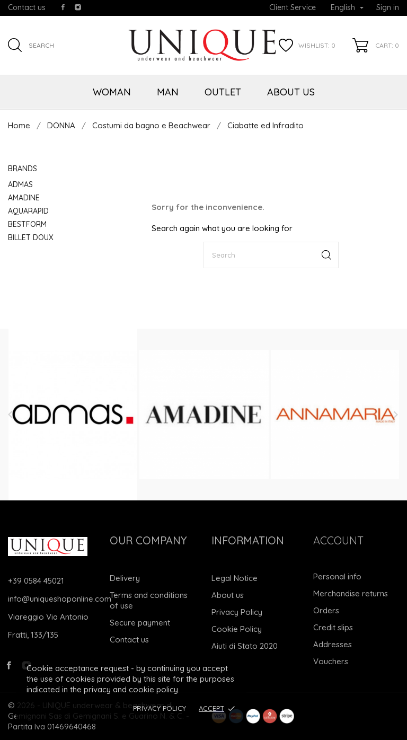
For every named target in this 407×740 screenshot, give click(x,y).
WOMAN (112, 92)
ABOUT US (291, 92)
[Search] (271, 255)
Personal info (337, 576)
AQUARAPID (28, 211)
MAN (168, 92)
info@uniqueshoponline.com (59, 599)
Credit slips (333, 627)
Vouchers (330, 661)
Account (338, 540)
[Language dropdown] (347, 8)
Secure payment (140, 623)
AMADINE (24, 197)
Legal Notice (234, 578)
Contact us (27, 7)
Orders (326, 610)
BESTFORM (27, 224)
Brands (22, 168)
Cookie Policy (236, 629)
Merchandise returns (350, 593)
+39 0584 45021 (36, 581)
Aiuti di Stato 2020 (244, 646)
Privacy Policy (159, 708)
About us (227, 595)
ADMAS (20, 184)
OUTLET (223, 92)
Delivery (125, 578)
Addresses (332, 644)
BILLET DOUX (31, 237)
